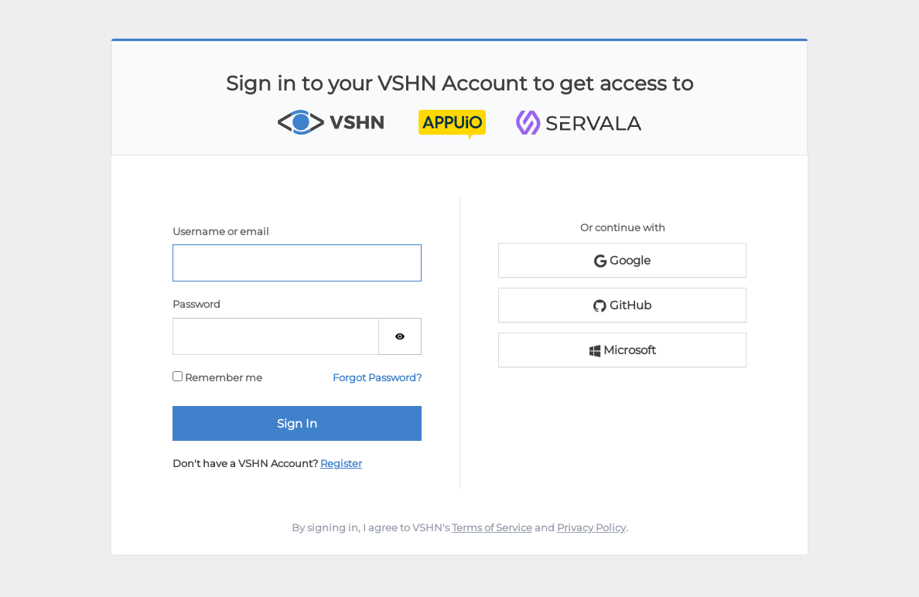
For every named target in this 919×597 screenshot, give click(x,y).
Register (341, 463)
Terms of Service (492, 527)
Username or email (221, 231)
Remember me (217, 377)
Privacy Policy (591, 527)
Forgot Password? (377, 377)
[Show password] (400, 336)
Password (196, 304)
